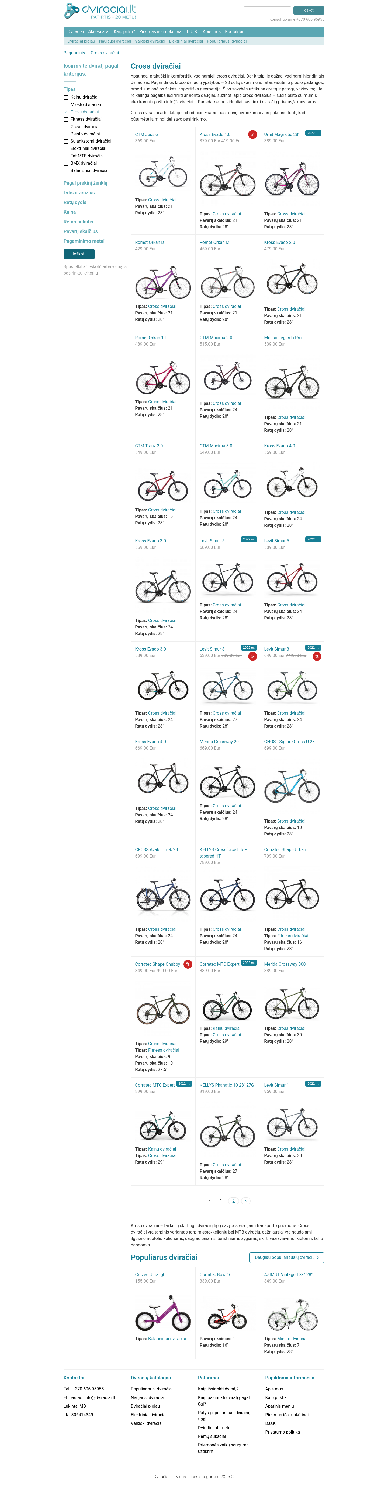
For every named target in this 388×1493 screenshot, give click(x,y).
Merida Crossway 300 (285, 964)
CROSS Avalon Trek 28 (156, 849)
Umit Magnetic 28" (282, 134)
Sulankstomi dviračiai (91, 141)
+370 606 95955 (88, 1389)
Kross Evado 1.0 (215, 134)
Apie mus (212, 31)
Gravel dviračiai (85, 126)
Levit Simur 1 (276, 1085)
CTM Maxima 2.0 (216, 337)
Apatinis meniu (279, 1406)
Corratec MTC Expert (220, 964)
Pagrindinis (74, 52)
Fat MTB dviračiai (87, 156)
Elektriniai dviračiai (186, 41)
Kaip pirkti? (124, 31)
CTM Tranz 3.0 (149, 445)
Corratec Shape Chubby (157, 964)
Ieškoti (79, 254)
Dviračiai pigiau (81, 41)
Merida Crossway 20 (219, 741)
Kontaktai (234, 31)
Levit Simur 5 (212, 540)
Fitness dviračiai (86, 119)
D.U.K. (192, 31)
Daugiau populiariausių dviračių (285, 1257)
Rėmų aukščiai (212, 1436)
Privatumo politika (282, 1432)
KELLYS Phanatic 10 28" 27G (227, 1085)
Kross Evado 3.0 (150, 540)
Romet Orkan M (215, 242)
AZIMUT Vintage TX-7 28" (288, 1274)
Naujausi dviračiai (115, 41)
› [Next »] (246, 1201)
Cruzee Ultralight (151, 1274)
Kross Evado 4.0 (279, 445)
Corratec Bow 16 (215, 1274)
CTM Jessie (146, 134)
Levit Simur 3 (212, 649)
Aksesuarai (98, 31)
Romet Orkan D (149, 242)
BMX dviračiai (84, 163)
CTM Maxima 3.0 (216, 445)
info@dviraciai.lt (99, 1397)
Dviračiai (75, 31)
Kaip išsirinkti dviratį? (218, 1389)
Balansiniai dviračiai (90, 170)
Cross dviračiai (105, 52)
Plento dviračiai (85, 133)
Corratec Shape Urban (285, 849)
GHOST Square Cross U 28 (289, 741)
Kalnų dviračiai (85, 97)
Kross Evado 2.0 (279, 242)
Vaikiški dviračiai (150, 41)
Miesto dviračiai (86, 104)
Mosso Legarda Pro (283, 337)
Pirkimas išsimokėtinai (161, 31)
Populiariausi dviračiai (227, 41)
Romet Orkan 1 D (151, 337)
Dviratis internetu (214, 1427)
